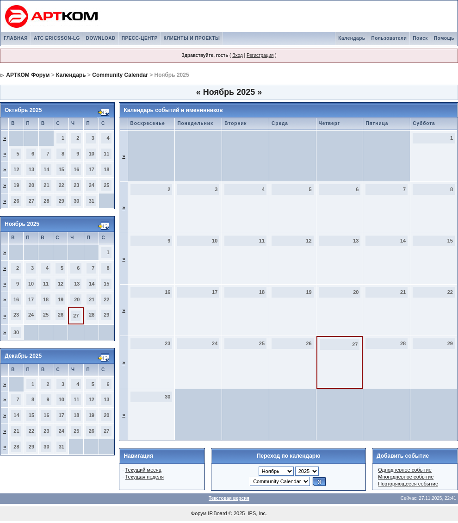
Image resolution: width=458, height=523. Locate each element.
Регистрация (260, 55)
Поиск (420, 38)
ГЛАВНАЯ (16, 38)
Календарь (351, 38)
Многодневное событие (405, 476)
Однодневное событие (405, 470)
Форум (198, 513)
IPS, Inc (257, 513)
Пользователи (389, 38)
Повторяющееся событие (408, 483)
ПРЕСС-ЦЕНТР (140, 38)
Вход (237, 55)
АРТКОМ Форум (28, 75)
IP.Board (217, 513)
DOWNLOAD (101, 38)
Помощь (444, 38)
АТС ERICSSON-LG (57, 38)
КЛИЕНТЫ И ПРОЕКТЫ (192, 38)
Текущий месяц (143, 470)
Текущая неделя (144, 476)
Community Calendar (120, 75)
